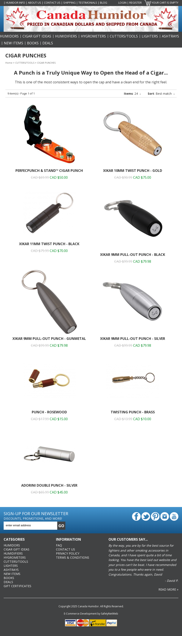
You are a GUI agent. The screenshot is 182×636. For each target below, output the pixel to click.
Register (135, 2)
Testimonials (87, 2)
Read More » (168, 589)
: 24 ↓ (132, 94)
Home (8, 62)
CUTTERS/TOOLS (124, 36)
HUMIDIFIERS (66, 36)
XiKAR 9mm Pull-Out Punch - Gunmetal (49, 338)
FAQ (59, 545)
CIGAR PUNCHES (46, 62)
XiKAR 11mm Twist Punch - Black (49, 244)
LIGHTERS (150, 36)
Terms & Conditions (72, 557)
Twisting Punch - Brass (133, 412)
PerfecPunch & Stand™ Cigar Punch (49, 170)
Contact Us (52, 2)
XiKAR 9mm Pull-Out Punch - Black (132, 254)
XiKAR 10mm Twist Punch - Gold (132, 170)
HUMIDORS (9, 36)
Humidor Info (15, 2)
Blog (103, 2)
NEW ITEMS (13, 43)
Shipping (69, 2)
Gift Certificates (17, 586)
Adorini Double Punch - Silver (49, 485)
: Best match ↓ (161, 94)
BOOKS (33, 43)
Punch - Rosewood (49, 412)
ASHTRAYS (170, 36)
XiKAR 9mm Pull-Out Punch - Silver (132, 338)
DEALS (47, 43)
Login (122, 2)
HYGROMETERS (93, 36)
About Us (34, 2)
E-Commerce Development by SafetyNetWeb (91, 613)
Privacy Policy (67, 553)
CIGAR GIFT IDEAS (37, 36)
